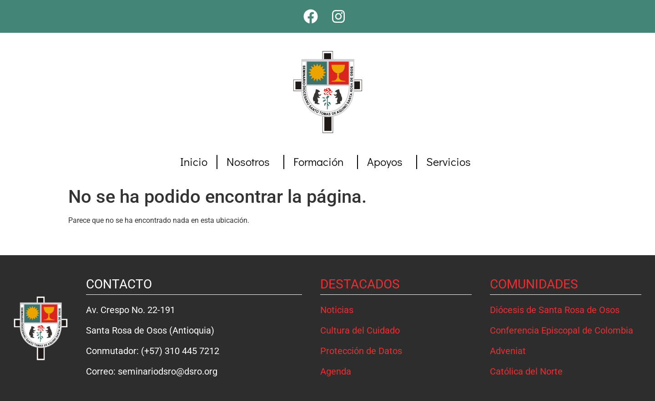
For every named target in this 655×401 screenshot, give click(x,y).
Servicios (450, 161)
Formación (320, 161)
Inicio (193, 161)
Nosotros (250, 161)
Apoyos (387, 161)
